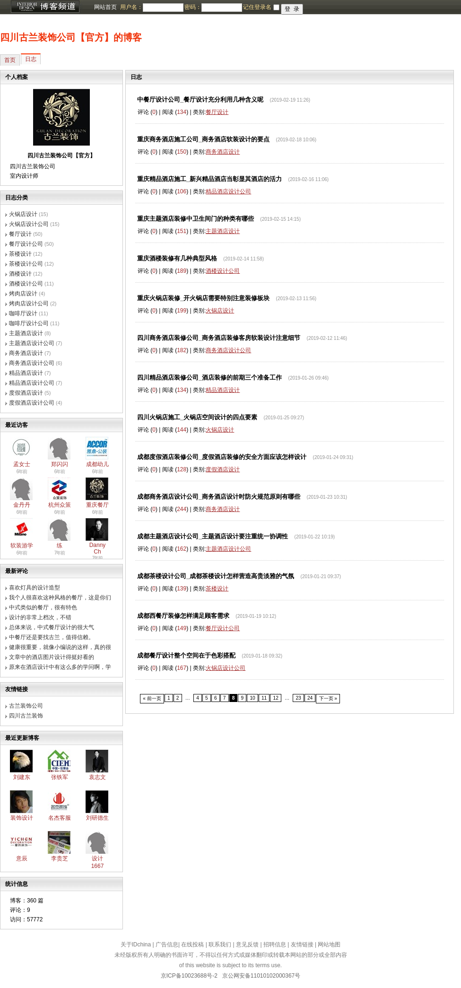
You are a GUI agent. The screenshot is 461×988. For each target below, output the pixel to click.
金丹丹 (21, 505)
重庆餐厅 (97, 505)
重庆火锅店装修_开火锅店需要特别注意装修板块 (203, 298)
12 (275, 698)
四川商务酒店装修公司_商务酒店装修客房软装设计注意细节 (218, 337)
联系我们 (220, 944)
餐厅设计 (20, 234)
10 (252, 698)
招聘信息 (274, 944)
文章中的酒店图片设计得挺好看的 (51, 657)
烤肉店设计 (23, 293)
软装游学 (21, 545)
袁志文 (97, 777)
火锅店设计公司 (29, 224)
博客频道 (45, 7)
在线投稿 (192, 944)
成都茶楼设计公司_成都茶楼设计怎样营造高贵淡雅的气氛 (215, 576)
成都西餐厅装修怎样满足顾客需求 (183, 615)
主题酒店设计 (26, 333)
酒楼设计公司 (26, 283)
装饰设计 (21, 818)
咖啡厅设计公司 (29, 323)
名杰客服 (59, 818)
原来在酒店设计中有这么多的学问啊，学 (60, 667)
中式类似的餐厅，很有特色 (43, 607)
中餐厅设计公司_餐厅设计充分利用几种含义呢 (200, 99)
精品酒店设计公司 (31, 383)
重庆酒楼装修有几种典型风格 (177, 258)
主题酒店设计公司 (31, 343)
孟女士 (21, 464)
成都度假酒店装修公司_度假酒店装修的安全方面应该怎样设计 (221, 456)
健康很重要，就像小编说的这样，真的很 (60, 647)
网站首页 (105, 7)
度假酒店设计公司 (31, 402)
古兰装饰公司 (26, 705)
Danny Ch (97, 548)
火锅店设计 (23, 214)
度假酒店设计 (26, 393)
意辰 (21, 858)
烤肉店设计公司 (29, 303)
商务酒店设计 (26, 353)
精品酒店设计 (26, 373)
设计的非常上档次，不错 (40, 617)
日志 (30, 59)
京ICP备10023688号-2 (189, 975)
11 (264, 698)
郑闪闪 (59, 464)
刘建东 (21, 777)
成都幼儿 (97, 464)
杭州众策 (59, 505)
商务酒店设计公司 (31, 363)
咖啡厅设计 (23, 313)
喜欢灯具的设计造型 (34, 587)
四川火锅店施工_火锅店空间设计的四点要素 (197, 417)
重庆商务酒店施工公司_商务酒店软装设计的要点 (203, 139)
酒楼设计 (20, 273)
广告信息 (167, 944)
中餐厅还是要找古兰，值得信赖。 (51, 637)
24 (310, 698)
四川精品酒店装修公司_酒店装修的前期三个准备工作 (209, 377)
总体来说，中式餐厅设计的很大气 (51, 627)
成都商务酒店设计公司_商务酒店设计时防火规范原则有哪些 (218, 496)
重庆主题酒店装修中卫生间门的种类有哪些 (195, 218)
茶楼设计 (20, 254)
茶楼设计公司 (26, 263)
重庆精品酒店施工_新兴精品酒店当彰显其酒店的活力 (209, 178)
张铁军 (59, 777)
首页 (10, 60)
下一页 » (328, 698)
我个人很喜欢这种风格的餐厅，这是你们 (60, 597)
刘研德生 (97, 818)
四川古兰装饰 (26, 715)
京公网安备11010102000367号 (261, 975)
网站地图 (329, 944)
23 (298, 698)
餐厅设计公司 (26, 244)
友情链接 (302, 944)
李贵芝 (59, 858)
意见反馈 (247, 944)
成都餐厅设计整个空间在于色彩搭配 (186, 655)
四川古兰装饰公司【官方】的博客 (71, 37)
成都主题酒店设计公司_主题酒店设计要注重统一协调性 (212, 536)
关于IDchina (136, 944)
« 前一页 (152, 698)
